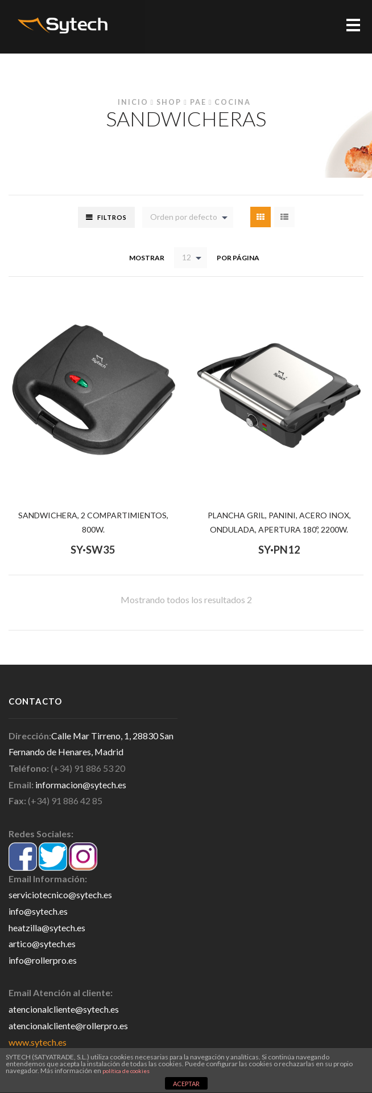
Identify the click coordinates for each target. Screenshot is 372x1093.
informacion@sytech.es (80, 784)
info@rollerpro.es (43, 960)
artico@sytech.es (42, 943)
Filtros (112, 217)
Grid (260, 217)
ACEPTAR (186, 1083)
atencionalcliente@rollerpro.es (68, 1025)
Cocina (232, 102)
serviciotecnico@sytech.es (60, 894)
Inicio (133, 102)
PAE (198, 102)
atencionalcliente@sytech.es (64, 1009)
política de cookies (126, 1070)
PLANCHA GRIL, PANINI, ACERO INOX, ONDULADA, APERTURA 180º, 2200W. (279, 522)
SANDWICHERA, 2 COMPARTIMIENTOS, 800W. (93, 522)
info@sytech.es (38, 911)
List (284, 217)
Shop (168, 102)
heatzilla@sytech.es (47, 927)
